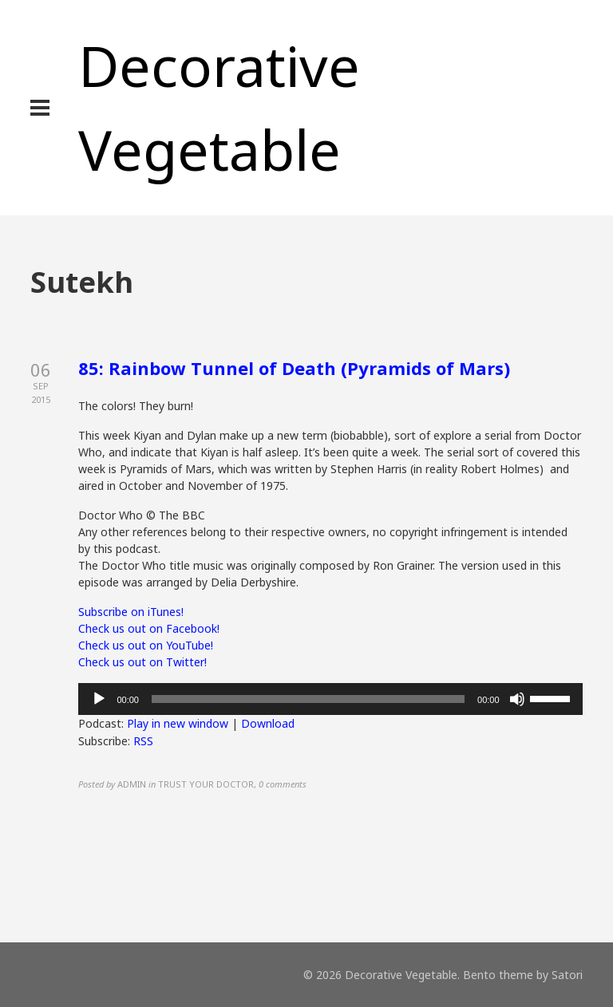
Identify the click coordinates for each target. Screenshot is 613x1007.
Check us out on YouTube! (145, 645)
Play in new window (177, 723)
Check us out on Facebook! (148, 628)
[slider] (308, 699)
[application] (330, 699)
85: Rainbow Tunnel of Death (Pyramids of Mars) (294, 368)
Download (268, 723)
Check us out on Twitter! (142, 661)
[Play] (99, 699)
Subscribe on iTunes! (131, 611)
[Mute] (517, 699)
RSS (143, 740)
